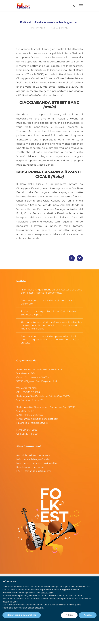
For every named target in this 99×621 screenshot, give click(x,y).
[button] (95, 581)
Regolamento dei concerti (31, 467)
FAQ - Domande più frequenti (33, 470)
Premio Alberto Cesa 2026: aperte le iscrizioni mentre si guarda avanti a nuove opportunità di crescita (50, 339)
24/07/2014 (38, 28)
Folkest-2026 (59, 28)
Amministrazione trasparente (33, 455)
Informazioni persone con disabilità (36, 463)
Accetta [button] (88, 615)
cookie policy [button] (47, 592)
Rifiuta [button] (69, 615)
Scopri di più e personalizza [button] (21, 615)
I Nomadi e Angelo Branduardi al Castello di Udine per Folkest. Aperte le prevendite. (51, 291)
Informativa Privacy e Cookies (33, 459)
